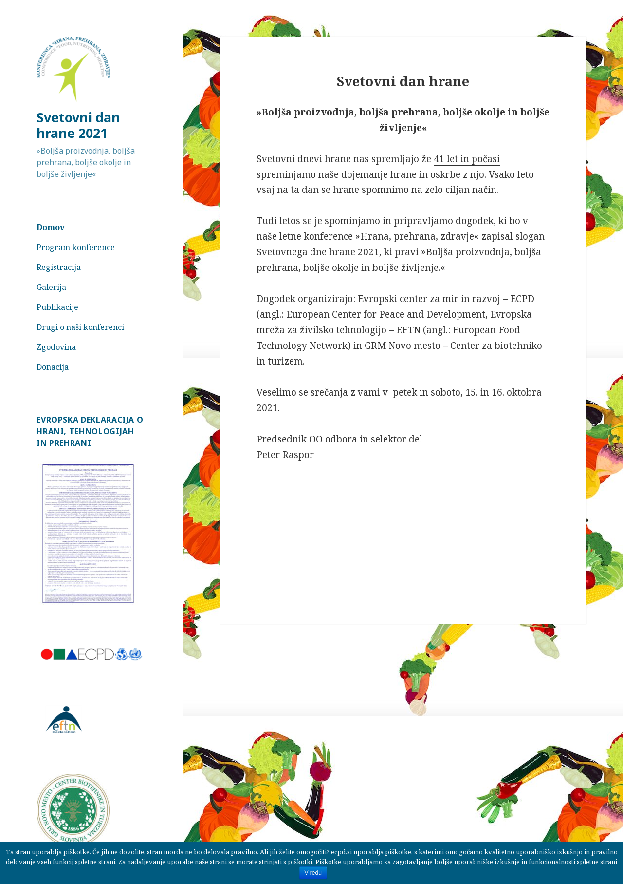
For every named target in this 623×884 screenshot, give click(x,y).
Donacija (53, 367)
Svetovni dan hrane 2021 (78, 125)
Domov (51, 227)
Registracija (59, 267)
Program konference (76, 247)
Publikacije (57, 307)
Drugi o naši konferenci (80, 327)
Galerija (51, 287)
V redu (313, 872)
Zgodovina (56, 347)
